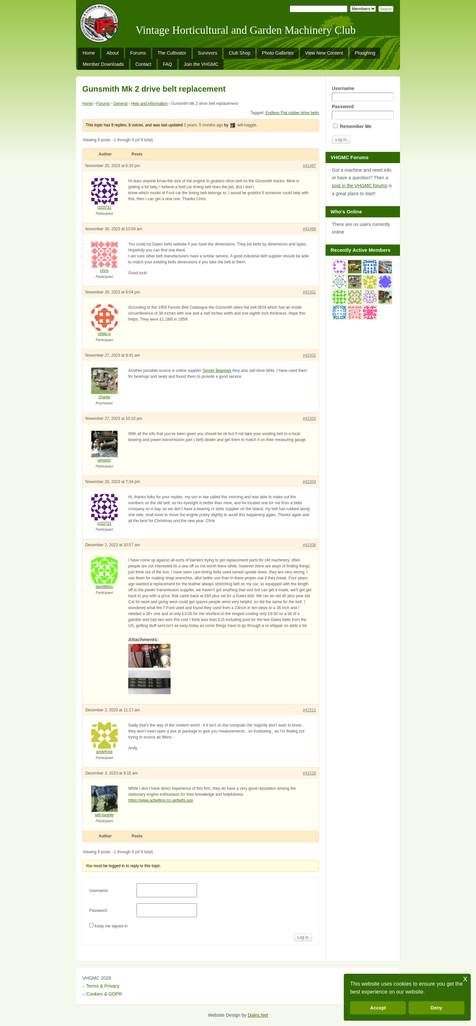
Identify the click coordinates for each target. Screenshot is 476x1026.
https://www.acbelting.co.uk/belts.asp (160, 800)
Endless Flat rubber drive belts (292, 113)
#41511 (309, 710)
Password (362, 111)
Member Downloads (103, 64)
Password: (98, 910)
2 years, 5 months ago (203, 125)
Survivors (207, 53)
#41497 (309, 165)
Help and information (149, 103)
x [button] (465, 978)
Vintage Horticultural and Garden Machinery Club (246, 30)
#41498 (309, 229)
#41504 (309, 481)
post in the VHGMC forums (359, 185)
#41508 (309, 545)
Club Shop (239, 53)
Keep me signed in (111, 926)
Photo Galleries (278, 53)
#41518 (309, 773)
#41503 (309, 418)
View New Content (324, 53)
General (120, 103)
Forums (138, 53)
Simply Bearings (217, 370)
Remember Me (352, 126)
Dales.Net (258, 1015)
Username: (99, 890)
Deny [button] (436, 1007)
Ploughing (365, 53)
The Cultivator (171, 53)
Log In (303, 937)
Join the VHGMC (201, 64)
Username (362, 93)
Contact (143, 64)
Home (89, 53)
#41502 (309, 355)
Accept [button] (378, 1007)
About (112, 53)
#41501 (309, 292)
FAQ (167, 64)
